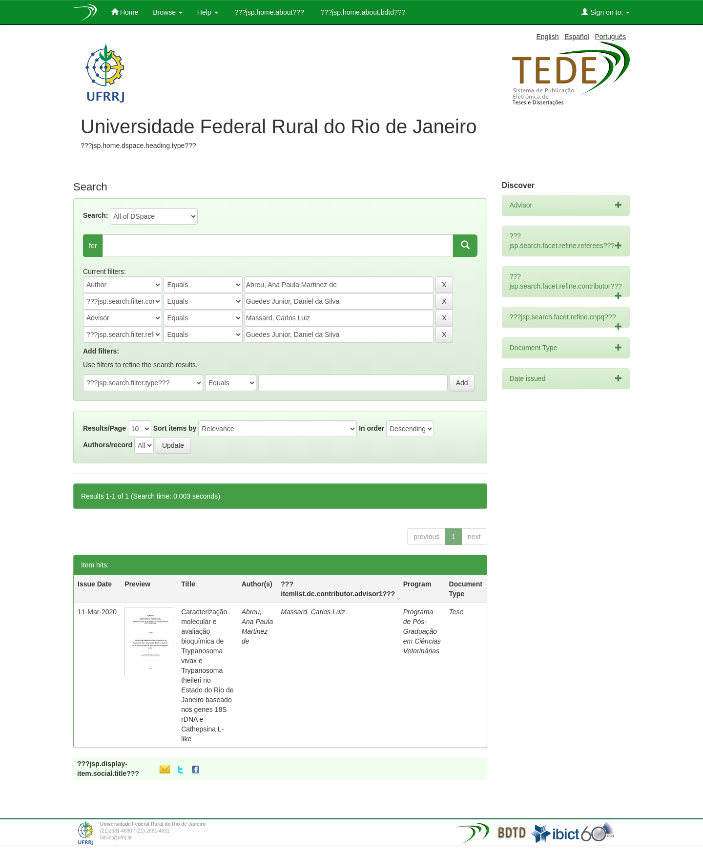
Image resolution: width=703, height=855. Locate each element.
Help (207, 12)
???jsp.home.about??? (268, 12)
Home (124, 12)
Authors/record (107, 445)
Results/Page (104, 428)
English (548, 37)
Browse (168, 12)
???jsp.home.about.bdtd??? (362, 12)
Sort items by (175, 428)
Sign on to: (605, 12)
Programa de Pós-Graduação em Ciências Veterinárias (422, 631)
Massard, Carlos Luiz (313, 612)
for (93, 246)
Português (610, 37)
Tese (456, 612)
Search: (95, 215)
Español (576, 37)
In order (371, 428)
